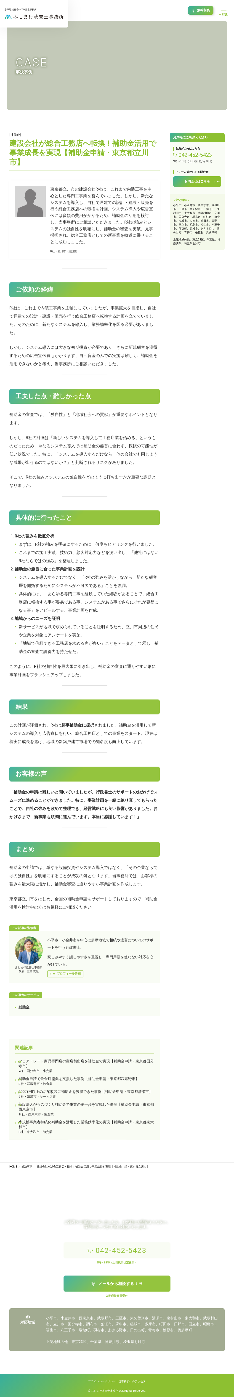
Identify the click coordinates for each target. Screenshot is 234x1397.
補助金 (24, 1009)
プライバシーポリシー (102, 1381)
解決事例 (26, 1166)
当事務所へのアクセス (132, 1381)
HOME (13, 1166)
